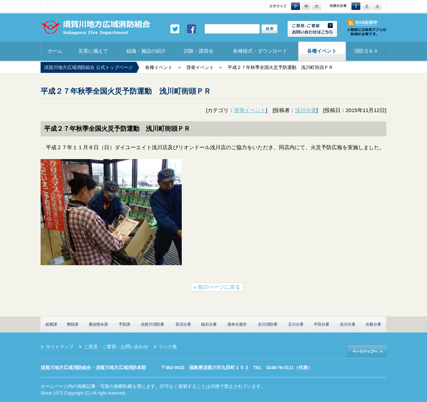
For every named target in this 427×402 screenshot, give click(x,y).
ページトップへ (367, 351)
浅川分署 (305, 110)
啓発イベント (200, 67)
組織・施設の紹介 (146, 51)
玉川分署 (295, 324)
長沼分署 (183, 324)
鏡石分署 (209, 324)
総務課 (51, 324)
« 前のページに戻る (217, 287)
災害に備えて (93, 51)
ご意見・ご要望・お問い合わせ (116, 346)
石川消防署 (267, 324)
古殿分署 (373, 324)
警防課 (72, 324)
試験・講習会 (199, 51)
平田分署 (321, 324)
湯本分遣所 (237, 324)
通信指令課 (98, 324)
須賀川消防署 (152, 324)
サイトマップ (59, 346)
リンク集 (168, 346)
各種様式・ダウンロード (260, 51)
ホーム (55, 51)
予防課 (124, 324)
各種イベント (322, 51)
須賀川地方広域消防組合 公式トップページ (88, 67)
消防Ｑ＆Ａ (366, 51)
